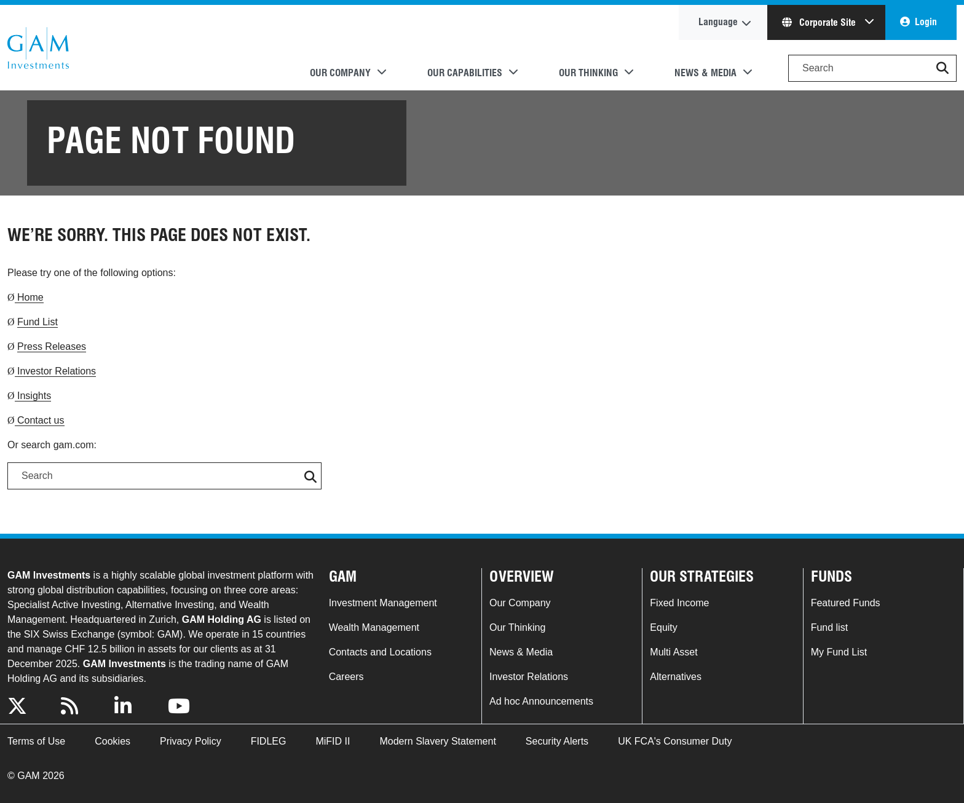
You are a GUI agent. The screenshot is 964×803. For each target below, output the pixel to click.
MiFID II (332, 741)
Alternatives (675, 676)
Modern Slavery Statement (437, 741)
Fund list (829, 627)
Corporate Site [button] (820, 22)
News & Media (521, 652)
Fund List (37, 322)
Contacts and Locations (380, 652)
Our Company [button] (340, 73)
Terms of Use (36, 741)
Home (29, 297)
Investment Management (383, 603)
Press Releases (51, 346)
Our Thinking (517, 627)
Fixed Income (679, 603)
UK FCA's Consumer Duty (675, 741)
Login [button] (926, 22)
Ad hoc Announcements (541, 701)
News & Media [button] (705, 73)
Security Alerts (557, 741)
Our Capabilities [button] (464, 73)
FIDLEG (268, 741)
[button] (942, 68)
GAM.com (38, 48)
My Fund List (839, 652)
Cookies (112, 741)
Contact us (40, 420)
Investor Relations (56, 371)
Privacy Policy (190, 741)
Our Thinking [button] (588, 73)
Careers (346, 676)
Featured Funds (845, 603)
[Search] (872, 68)
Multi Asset (673, 652)
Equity (663, 627)
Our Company (520, 603)
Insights (33, 395)
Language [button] (718, 22)
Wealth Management (374, 627)
